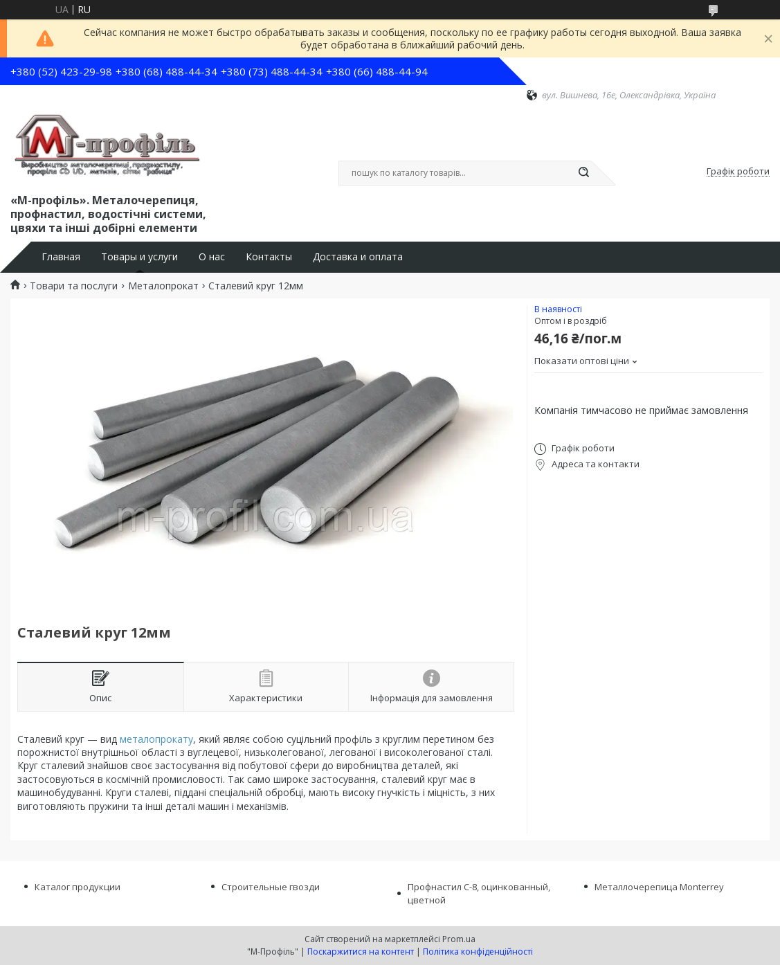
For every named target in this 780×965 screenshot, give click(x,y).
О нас (212, 257)
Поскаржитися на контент (360, 951)
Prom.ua (458, 939)
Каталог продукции (77, 887)
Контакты (269, 257)
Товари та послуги (74, 286)
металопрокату (156, 739)
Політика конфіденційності (478, 951)
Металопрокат (163, 286)
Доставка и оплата (358, 257)
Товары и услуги (139, 257)
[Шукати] (584, 173)
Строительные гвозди (270, 887)
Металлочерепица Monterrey (659, 887)
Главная (61, 257)
